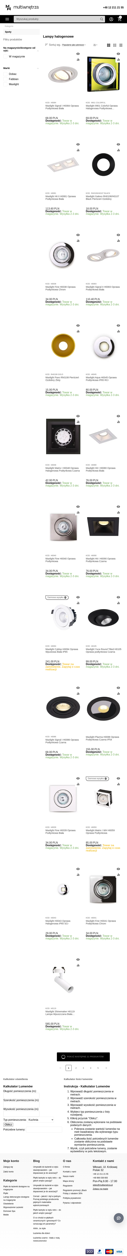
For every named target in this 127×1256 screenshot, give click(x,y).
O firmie (66, 1167)
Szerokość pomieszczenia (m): (21, 1100)
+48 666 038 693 (100, 1178)
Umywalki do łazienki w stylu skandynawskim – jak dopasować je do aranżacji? (45, 1170)
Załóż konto (8, 1172)
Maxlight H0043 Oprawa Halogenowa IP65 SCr (57, 922)
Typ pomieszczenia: (15, 1119)
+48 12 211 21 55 (113, 7)
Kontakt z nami (69, 1172)
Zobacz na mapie (100, 1189)
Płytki (5, 1193)
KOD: (47, 103)
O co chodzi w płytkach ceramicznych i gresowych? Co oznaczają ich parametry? (47, 1221)
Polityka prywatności (72, 1198)
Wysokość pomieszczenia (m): (21, 1109)
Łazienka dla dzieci (41, 1233)
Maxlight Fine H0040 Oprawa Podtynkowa (60, 560)
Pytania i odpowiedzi (72, 1203)
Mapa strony (68, 1181)
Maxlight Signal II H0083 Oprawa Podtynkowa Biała (103, 288)
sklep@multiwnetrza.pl (103, 1185)
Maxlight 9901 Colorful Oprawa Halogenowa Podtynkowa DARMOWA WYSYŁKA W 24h (102, 107)
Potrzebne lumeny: (14, 1129)
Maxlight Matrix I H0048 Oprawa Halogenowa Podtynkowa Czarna (62, 469)
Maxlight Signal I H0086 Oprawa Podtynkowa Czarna (62, 741)
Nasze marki (68, 1176)
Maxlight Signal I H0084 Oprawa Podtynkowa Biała (62, 107)
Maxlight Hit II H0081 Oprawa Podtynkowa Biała (60, 197)
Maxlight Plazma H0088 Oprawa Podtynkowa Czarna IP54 (102, 738)
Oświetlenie (8, 1204)
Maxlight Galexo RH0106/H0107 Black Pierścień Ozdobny (102, 197)
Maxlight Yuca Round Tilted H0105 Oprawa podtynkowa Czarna (103, 650)
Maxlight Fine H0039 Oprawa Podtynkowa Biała (60, 831)
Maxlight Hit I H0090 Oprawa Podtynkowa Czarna (100, 560)
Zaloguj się (8, 1167)
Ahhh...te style (39, 1228)
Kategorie (7, 19)
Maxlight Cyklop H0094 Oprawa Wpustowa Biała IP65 (61, 650)
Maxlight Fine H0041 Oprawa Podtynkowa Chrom (101, 922)
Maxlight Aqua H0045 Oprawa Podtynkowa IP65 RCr (101, 379)
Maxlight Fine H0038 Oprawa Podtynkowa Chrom (60, 288)
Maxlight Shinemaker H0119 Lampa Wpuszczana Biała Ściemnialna (60, 1013)
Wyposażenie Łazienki (13, 1207)
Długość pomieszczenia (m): (20, 1091)
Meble (6, 1215)
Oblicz (8, 1124)
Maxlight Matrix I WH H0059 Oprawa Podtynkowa (100, 831)
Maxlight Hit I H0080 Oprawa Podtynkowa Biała (100, 469)
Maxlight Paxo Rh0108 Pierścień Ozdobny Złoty (62, 379)
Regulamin (67, 1186)
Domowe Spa (9, 1211)
